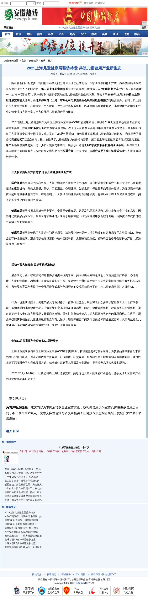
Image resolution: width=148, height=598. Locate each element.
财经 (29, 34)
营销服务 (66, 574)
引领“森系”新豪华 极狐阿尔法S (20, 524)
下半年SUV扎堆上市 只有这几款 (21, 477)
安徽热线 (33, 60)
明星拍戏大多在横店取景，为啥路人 (23, 484)
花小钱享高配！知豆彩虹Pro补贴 (21, 531)
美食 (104, 34)
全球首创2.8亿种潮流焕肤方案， (21, 539)
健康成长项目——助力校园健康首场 (23, 535)
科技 (50, 34)
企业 (83, 34)
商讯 (115, 34)
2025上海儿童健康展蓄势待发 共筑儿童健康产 (84, 27)
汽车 (61, 34)
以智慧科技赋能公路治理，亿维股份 (23, 547)
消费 (126, 34)
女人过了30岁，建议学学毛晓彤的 (22, 480)
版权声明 (95, 574)
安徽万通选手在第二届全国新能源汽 (23, 500)
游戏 (94, 34)
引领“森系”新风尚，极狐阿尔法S (21, 520)
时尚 (72, 34)
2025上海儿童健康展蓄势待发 (20, 512)
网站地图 (106, 574)
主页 (24, 60)
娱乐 (40, 34)
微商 (137, 34)
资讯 (18, 34)
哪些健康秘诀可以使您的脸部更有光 (23, 496)
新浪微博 (88, 3)
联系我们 (51, 574)
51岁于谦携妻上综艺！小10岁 (74, 447)
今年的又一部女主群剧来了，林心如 (23, 488)
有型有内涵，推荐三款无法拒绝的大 (23, 473)
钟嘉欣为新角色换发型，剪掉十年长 (23, 492)
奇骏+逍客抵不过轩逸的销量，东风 (23, 469)
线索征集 (73, 3)
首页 (7, 34)
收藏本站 (100, 3)
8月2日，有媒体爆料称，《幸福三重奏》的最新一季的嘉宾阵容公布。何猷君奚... (61, 451)
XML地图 (81, 574)
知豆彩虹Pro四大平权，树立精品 (21, 528)
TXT (113, 574)
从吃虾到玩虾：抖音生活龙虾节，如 (23, 516)
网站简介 (36, 574)
